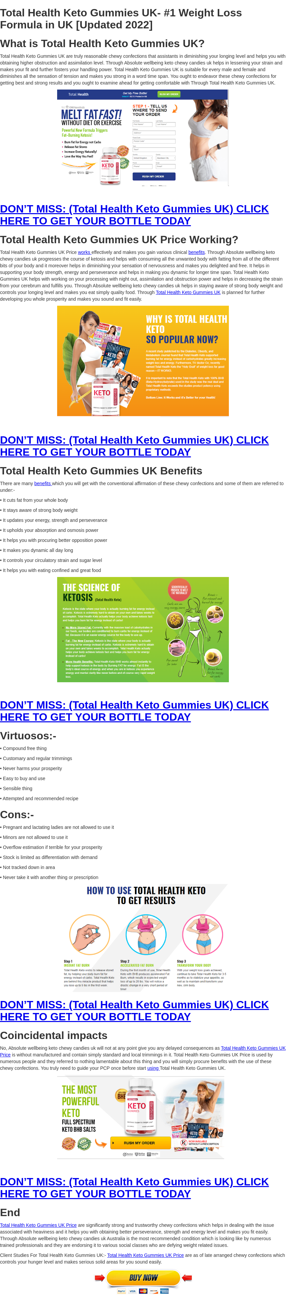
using (153, 1068)
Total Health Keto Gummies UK (188, 292)
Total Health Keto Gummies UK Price (38, 1225)
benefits (196, 252)
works (84, 252)
